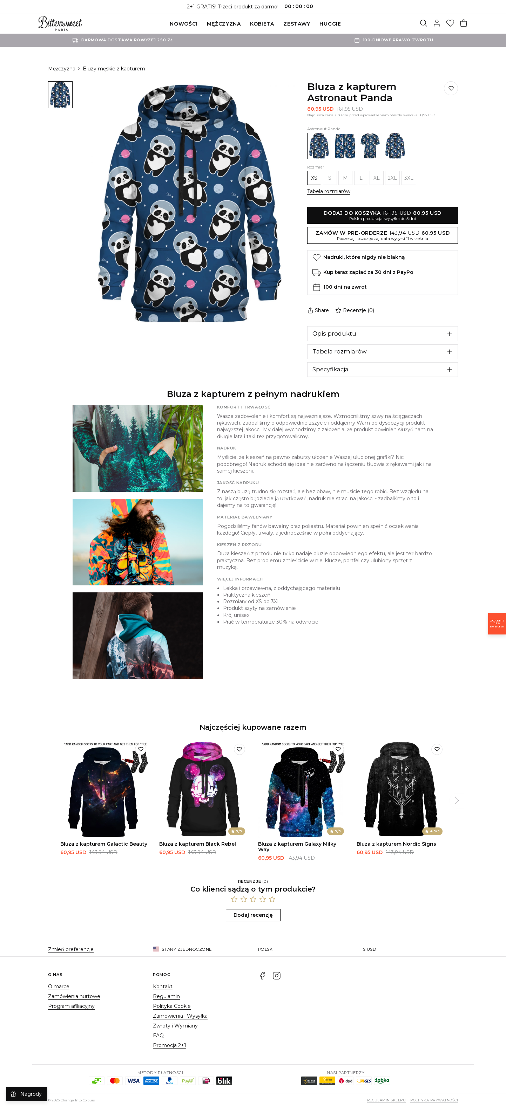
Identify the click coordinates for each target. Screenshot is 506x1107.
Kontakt (163, 986)
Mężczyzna (224, 24)
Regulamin (166, 996)
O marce (58, 986)
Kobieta (262, 24)
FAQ (158, 1035)
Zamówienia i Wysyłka (180, 1016)
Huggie (330, 24)
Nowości (183, 24)
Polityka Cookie (172, 1006)
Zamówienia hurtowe (74, 996)
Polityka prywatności (434, 1100)
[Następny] (457, 800)
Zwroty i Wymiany (175, 1026)
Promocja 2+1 (169, 1045)
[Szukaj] (423, 24)
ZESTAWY (296, 24)
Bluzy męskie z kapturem (114, 69)
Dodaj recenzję (253, 915)
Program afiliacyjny (71, 1006)
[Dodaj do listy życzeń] (451, 88)
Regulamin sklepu (386, 1100)
